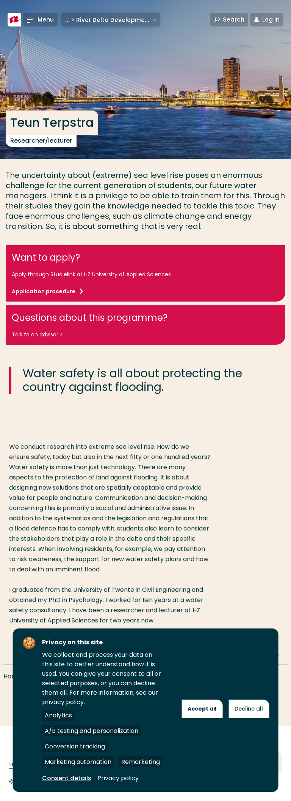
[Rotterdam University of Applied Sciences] (14, 19)
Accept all (202, 708)
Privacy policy (118, 778)
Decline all (249, 708)
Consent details (66, 778)
